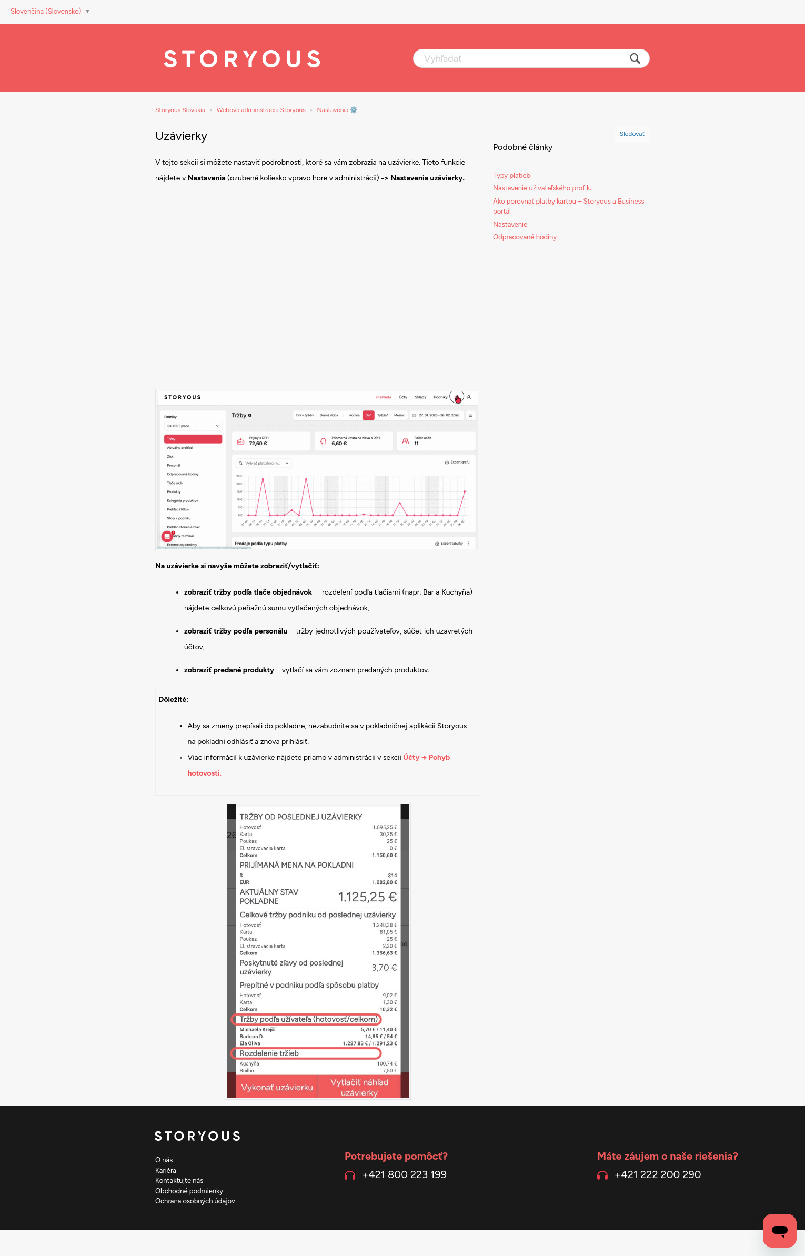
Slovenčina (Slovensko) (47, 11)
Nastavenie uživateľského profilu (542, 188)
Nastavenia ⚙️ (337, 110)
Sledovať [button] (632, 133)
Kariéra (165, 1170)
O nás (164, 1160)
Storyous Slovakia (180, 110)
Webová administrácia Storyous (261, 110)
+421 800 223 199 (404, 1174)
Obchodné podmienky (189, 1191)
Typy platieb (511, 175)
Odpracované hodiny (525, 237)
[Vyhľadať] (531, 58)
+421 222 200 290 (658, 1174)
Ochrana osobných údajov (195, 1201)
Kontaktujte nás (179, 1180)
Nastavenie (510, 224)
